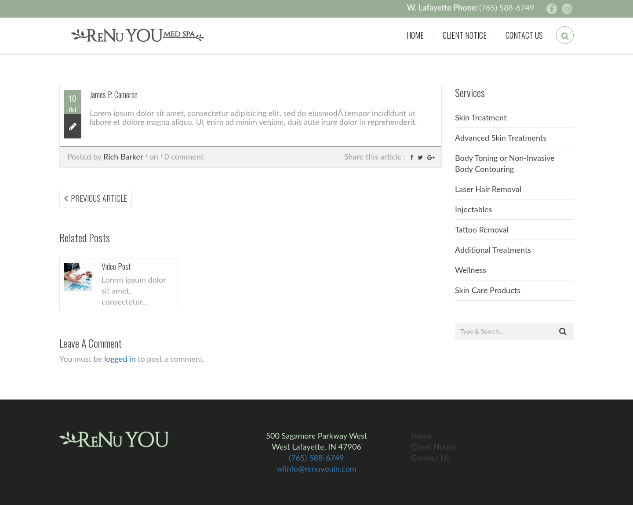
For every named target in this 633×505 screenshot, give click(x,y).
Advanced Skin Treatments (500, 137)
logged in (120, 358)
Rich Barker (123, 156)
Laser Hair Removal (488, 189)
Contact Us (524, 35)
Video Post (116, 266)
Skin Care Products (487, 290)
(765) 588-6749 (506, 7)
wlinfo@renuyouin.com (317, 468)
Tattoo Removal (482, 229)
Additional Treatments (493, 249)
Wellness (470, 270)
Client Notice (465, 35)
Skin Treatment (481, 117)
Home (415, 35)
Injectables (473, 209)
